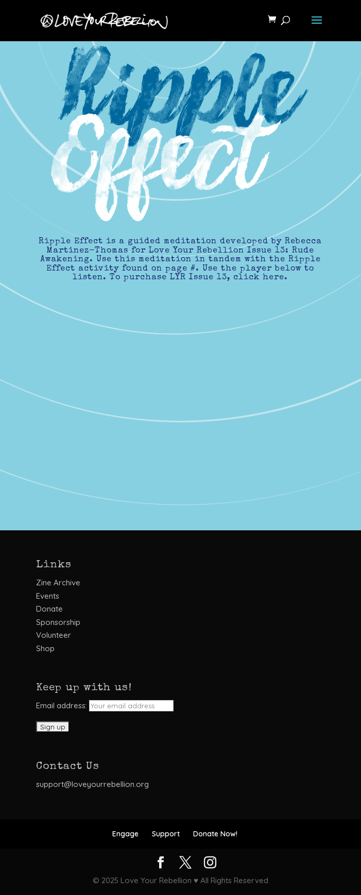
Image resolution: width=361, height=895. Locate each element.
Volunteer (53, 635)
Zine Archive (58, 582)
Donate (49, 609)
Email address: (105, 705)
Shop (45, 648)
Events (47, 596)
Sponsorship (58, 622)
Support (166, 833)
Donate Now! (215, 833)
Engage (125, 833)
